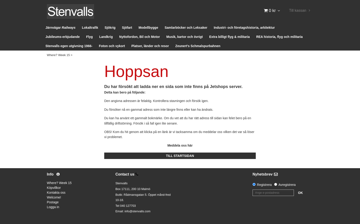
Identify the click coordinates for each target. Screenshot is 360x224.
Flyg (89, 37)
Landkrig (106, 37)
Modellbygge (148, 27)
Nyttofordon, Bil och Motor (139, 37)
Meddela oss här (180, 145)
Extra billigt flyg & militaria (229, 37)
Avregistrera (287, 185)
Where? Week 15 (58, 55)
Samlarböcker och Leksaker (186, 27)
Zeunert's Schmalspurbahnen (197, 46)
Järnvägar (60, 27)
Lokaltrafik (90, 27)
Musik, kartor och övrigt (184, 37)
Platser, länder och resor (150, 46)
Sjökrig (110, 27)
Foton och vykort (112, 46)
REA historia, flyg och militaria (279, 37)
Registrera (264, 185)
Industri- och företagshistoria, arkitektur (244, 27)
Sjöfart (127, 27)
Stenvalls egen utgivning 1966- (69, 46)
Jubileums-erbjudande (62, 37)
